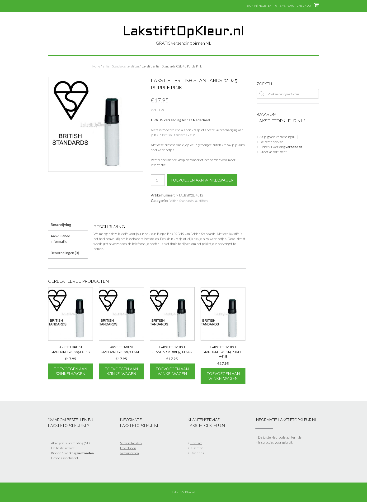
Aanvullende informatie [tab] (60, 239)
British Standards (174, 135)
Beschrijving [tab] (61, 224)
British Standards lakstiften (121, 66)
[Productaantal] (158, 180)
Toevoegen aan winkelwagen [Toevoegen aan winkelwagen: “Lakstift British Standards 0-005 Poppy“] (70, 371)
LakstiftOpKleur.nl (183, 32)
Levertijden (128, 448)
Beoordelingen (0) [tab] (65, 253)
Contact (196, 443)
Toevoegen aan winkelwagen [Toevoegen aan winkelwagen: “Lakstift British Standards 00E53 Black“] (172, 371)
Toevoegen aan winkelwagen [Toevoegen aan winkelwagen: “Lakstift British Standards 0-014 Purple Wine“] (223, 376)
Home (96, 66)
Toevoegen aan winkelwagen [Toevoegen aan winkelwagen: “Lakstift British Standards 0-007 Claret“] (121, 371)
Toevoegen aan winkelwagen (202, 180)
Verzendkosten (131, 443)
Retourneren (129, 453)
